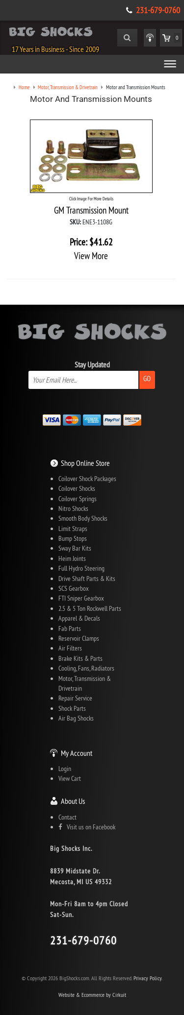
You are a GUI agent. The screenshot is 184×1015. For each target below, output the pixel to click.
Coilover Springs (77, 498)
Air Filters (70, 648)
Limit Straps (72, 528)
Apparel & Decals (79, 618)
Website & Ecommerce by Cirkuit (92, 994)
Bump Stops (72, 538)
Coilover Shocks (76, 488)
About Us (73, 801)
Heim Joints (72, 558)
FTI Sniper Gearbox (81, 598)
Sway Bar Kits (74, 548)
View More (91, 256)
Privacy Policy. (147, 978)
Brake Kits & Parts (80, 658)
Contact (67, 817)
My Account (76, 753)
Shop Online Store (85, 463)
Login (64, 768)
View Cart (69, 778)
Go (147, 378)
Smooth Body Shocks (82, 518)
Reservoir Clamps (78, 638)
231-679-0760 (158, 10)
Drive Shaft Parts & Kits (86, 578)
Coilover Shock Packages (87, 478)
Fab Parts (69, 628)
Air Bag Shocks (76, 718)
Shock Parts (72, 708)
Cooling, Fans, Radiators (86, 668)
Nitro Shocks (73, 508)
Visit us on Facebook (86, 826)
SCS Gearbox (73, 588)
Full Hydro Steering (81, 568)
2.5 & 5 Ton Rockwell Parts (89, 608)
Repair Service (75, 698)
